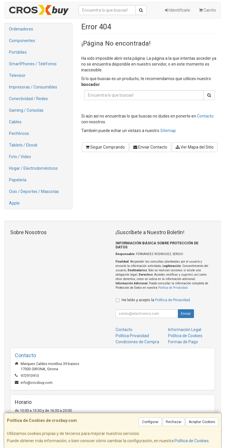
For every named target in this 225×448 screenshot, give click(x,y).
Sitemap (168, 130)
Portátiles (18, 52)
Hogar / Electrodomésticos (33, 168)
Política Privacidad (132, 335)
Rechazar (173, 422)
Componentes (22, 40)
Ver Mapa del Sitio (195, 147)
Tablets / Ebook (23, 145)
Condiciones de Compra (137, 341)
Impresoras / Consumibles (33, 87)
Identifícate (177, 10)
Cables (15, 122)
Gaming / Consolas (26, 110)
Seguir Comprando (105, 147)
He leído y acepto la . (156, 300)
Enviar (186, 314)
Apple (14, 203)
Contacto (205, 116)
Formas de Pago (183, 341)
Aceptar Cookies (202, 422)
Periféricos (19, 133)
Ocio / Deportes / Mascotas (34, 191)
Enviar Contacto (150, 147)
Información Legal (184, 329)
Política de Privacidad (173, 287)
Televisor (17, 75)
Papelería (17, 180)
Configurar (150, 422)
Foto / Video (20, 156)
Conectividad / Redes (28, 98)
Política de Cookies (191, 440)
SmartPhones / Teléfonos (33, 64)
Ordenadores (21, 29)
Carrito (207, 10)
